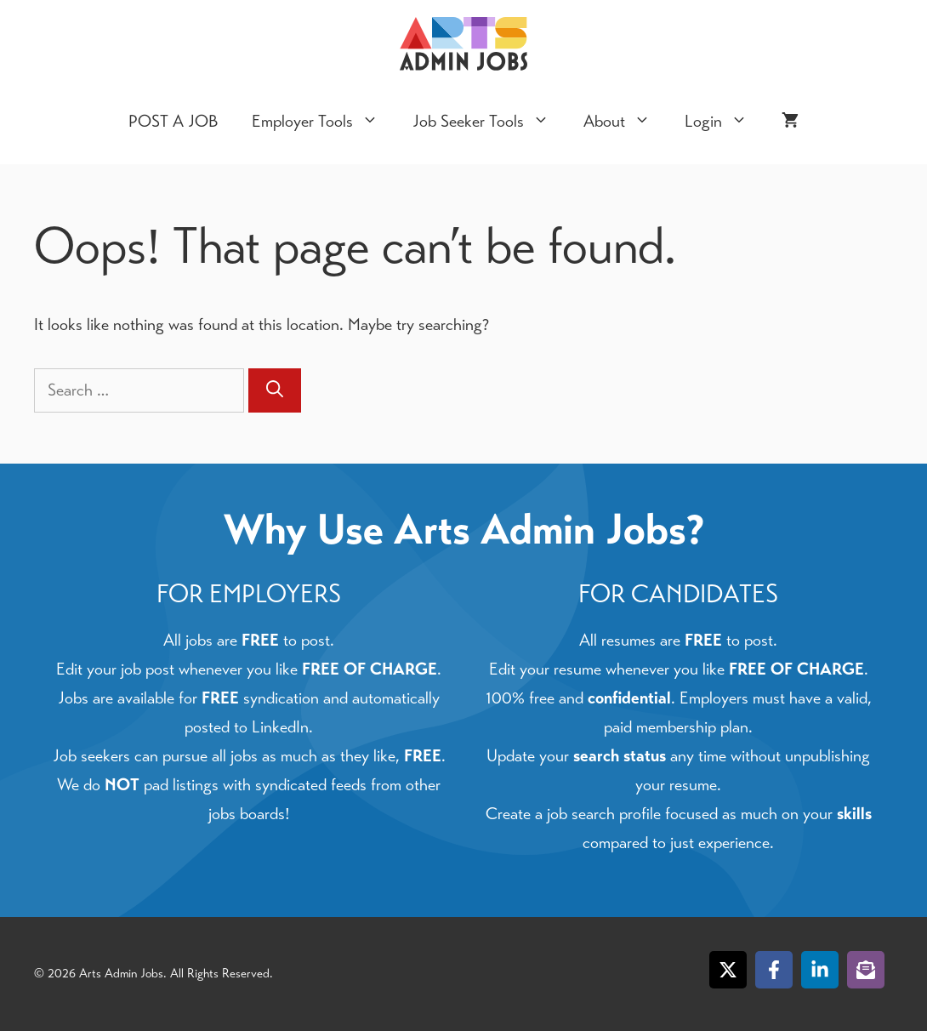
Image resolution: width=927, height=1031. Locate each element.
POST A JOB (173, 121)
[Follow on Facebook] (774, 969)
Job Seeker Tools (489, 121)
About (625, 121)
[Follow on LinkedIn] (820, 969)
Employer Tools (323, 121)
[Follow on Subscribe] (865, 969)
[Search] (274, 390)
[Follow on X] (728, 969)
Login (725, 121)
